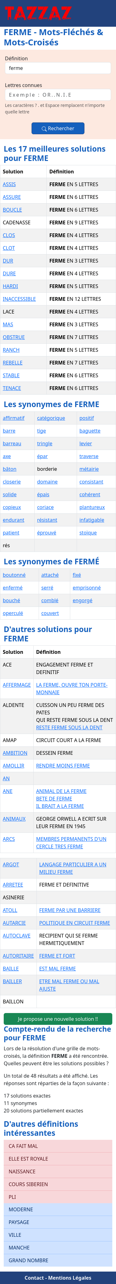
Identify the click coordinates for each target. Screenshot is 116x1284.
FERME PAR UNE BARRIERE (70, 910)
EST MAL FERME (57, 968)
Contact (34, 1277)
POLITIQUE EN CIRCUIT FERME (74, 922)
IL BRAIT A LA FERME (60, 806)
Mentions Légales (69, 1277)
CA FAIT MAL (23, 1146)
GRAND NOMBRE (28, 1260)
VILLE (15, 1234)
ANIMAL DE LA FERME (61, 791)
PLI (12, 1197)
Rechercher (58, 128)
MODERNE (21, 1209)
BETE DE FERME (54, 798)
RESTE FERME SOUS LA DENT (69, 727)
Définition (16, 58)
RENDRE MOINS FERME (63, 765)
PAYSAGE (19, 1222)
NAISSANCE (22, 1171)
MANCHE (19, 1247)
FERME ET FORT (57, 955)
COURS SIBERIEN (28, 1184)
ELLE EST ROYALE (28, 1158)
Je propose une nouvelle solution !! (58, 1019)
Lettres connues (23, 85)
